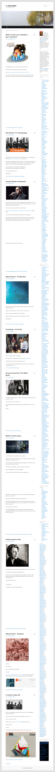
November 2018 (42, 561)
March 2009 (42, 698)
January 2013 (42, 644)
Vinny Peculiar (44, 254)
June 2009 (41, 695)
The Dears (43, 228)
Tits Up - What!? (43, 746)
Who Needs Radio (45, 477)
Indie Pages (44, 528)
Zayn (22, 534)
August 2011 (42, 664)
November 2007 (42, 717)
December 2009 (42, 688)
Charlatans (44, 106)
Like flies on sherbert (45, 343)
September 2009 (42, 691)
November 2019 (42, 547)
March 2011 (42, 670)
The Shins (43, 243)
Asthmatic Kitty (44, 491)
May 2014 (41, 625)
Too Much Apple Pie (45, 466)
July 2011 (41, 665)
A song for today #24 (13, 695)
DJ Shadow (44, 115)
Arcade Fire (44, 87)
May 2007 (41, 724)
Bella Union (44, 493)
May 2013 (41, 639)
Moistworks (44, 356)
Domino (43, 499)
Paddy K (43, 375)
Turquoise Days (44, 470)
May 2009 (41, 696)
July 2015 (41, 608)
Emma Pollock (44, 126)
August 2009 (42, 692)
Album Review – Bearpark (15, 634)
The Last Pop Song (45, 439)
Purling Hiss (16, 324)
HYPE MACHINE (44, 742)
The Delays (44, 229)
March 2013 (42, 641)
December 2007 (42, 716)
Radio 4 (43, 195)
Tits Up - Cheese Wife (44, 748)
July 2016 (41, 594)
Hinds (20, 628)
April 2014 (41, 626)
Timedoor (43, 464)
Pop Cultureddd (44, 380)
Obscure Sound (44, 370)
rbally (43, 389)
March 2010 (42, 684)
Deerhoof (10, 127)
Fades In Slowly (44, 298)
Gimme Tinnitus (44, 305)
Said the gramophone (45, 394)
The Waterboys (44, 250)
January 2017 (42, 587)
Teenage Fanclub (45, 216)
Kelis (43, 150)
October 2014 (42, 619)
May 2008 (41, 710)
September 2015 (42, 606)
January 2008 (42, 715)
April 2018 (41, 569)
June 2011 (41, 666)
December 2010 (42, 673)
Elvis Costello (44, 125)
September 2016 (42, 592)
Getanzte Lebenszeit (45, 304)
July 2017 (41, 580)
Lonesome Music (45, 345)
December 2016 (42, 588)
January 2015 (42, 615)
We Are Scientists (45, 255)
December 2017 (42, 574)
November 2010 (42, 675)
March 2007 (42, 727)
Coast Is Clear (44, 286)
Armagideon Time (45, 275)
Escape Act (44, 127)
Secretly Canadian (45, 510)
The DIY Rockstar (45, 434)
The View (43, 249)
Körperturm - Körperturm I (44, 756)
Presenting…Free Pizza (14, 329)
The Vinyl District (45, 454)
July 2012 (41, 651)
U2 (42, 253)
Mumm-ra (43, 176)
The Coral (43, 223)
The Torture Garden (45, 453)
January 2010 (42, 686)
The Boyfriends (44, 217)
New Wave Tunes (45, 369)
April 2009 (41, 697)
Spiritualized (44, 212)
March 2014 (42, 627)
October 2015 (42, 605)
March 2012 (42, 656)
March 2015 (42, 613)
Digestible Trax (44, 291)
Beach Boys (44, 94)
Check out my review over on (15, 158)
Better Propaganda (45, 524)
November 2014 (42, 618)
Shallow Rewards (45, 399)
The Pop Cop (44, 445)
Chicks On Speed (45, 108)
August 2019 (42, 550)
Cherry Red (44, 497)
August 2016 (42, 593)
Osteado (43, 374)
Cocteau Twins (44, 112)
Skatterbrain (44, 402)
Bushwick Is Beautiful (45, 281)
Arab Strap (44, 86)
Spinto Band (44, 211)
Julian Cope (44, 146)
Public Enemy (44, 193)
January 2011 (42, 672)
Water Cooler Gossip (45, 476)
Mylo (42, 182)
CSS (42, 113)
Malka (15, 534)
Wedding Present (45, 256)
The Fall (43, 231)
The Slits (43, 244)
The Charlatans (44, 218)
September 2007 (42, 720)
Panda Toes (44, 376)
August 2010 (42, 678)
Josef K (43, 145)
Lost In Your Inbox (45, 350)
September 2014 (42, 620)
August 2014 (42, 621)
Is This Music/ (44, 531)
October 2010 (42, 676)
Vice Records (44, 517)
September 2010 (42, 677)
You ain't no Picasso (45, 482)
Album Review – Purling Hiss (16, 277)
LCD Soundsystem (45, 153)
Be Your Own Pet (45, 93)
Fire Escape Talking (45, 299)
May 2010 (41, 682)
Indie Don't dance (45, 328)
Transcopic (44, 516)
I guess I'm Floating (45, 324)
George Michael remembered (16, 181)
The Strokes (44, 248)
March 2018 (42, 570)
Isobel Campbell (44, 141)
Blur (42, 101)
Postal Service (44, 189)
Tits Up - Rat (42, 747)
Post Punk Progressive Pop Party (45, 382)
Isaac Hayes (44, 140)
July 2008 (41, 708)
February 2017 (42, 586)
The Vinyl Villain (44, 456)
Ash (42, 89)
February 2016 (42, 600)
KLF (15, 430)
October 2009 (42, 690)
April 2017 (41, 583)
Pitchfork (43, 533)
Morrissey (43, 172)
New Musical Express (45, 532)
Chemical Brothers (45, 107)
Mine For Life (44, 354)
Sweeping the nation (45, 422)
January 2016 (42, 601)
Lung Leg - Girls (43, 753)
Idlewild (43, 138)
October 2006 (42, 733)
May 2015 (41, 611)
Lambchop (44, 152)
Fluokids (43, 302)
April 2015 (41, 612)
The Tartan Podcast (45, 452)
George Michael (11, 271)
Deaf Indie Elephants (45, 290)
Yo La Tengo (44, 261)
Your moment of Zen (45, 483)
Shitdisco (43, 202)
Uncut (43, 540)
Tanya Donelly (44, 215)
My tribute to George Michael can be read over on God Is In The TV (18, 210)
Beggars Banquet (45, 492)
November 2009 (42, 689)
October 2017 (42, 576)
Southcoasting (44, 414)
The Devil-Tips (44, 433)
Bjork (43, 95)
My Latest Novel (44, 180)
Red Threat (44, 392)
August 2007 (42, 721)
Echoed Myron (44, 292)
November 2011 (42, 660)
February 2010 (42, 685)
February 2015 (42, 614)
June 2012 (41, 652)
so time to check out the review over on (18, 72)
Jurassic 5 (43, 147)
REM (42, 197)
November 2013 (42, 632)
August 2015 (42, 607)
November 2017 (42, 575)
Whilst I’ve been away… (14, 436)
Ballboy (43, 92)
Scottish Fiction (44, 395)
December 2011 (42, 659)
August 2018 (42, 564)
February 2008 (42, 714)
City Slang (43, 498)
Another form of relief (45, 274)
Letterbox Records (45, 504)
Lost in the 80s (44, 349)
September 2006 (42, 734)
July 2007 (41, 722)
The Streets (44, 247)
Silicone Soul (44, 204)
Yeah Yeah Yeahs (45, 260)
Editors (43, 121)
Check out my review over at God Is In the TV (14, 674)
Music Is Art (44, 363)
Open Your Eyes (44, 373)
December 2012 (42, 645)
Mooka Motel (44, 357)
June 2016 (41, 595)
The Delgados (44, 230)
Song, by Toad (44, 409)
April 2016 (41, 598)
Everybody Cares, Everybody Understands (45, 295)
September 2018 (42, 563)
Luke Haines (44, 159)
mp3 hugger (44, 360)
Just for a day (44, 336)
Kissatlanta (44, 338)
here (29, 310)
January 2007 (42, 729)
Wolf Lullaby (44, 478)
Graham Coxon (44, 134)
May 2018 (41, 568)
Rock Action (44, 506)
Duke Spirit (44, 118)
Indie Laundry (44, 332)
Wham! (21, 271)
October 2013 (42, 633)
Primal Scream (44, 192)
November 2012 (42, 646)
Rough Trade (44, 507)
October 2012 (42, 647)
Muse (43, 177)
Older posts (8, 763)
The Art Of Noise (45, 425)
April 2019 (41, 555)
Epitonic (43, 527)
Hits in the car (44, 318)
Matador (43, 505)
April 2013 (41, 640)
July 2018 (41, 566)
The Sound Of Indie (45, 451)
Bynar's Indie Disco (45, 282)
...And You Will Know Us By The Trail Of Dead (45, 81)
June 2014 (41, 624)
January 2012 (42, 658)
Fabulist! (43, 297)
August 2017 (42, 579)
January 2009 (42, 701)
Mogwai (43, 171)
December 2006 (42, 730)
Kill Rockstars (44, 503)
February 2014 (42, 628)
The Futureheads (45, 234)
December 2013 (42, 631)
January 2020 (42, 544)
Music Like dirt (44, 364)
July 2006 (41, 736)
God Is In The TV (14, 127)
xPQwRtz (43, 479)
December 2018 (42, 560)
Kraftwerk (43, 151)
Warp (43, 518)
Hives (43, 135)
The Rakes (43, 241)
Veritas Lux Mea (44, 473)
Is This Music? (44, 39)
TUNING (43, 469)
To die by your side (45, 465)
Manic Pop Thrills (45, 351)
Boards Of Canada (45, 102)
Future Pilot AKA (45, 132)
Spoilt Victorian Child (45, 415)
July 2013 (41, 637)
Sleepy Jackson (44, 208)
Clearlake (43, 109)
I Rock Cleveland (45, 325)
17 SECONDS (11, 6)
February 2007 (42, 728)
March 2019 (42, 556)
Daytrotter (43, 525)
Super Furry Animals (45, 214)
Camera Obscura (45, 105)
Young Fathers (16, 176)
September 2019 (42, 549)
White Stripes (44, 257)
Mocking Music (44, 355)
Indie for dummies (45, 329)
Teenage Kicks (44, 424)
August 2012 (42, 650)
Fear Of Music (44, 131)
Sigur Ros (43, 203)
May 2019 (41, 554)
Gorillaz (43, 133)
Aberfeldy (43, 83)
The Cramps (44, 224)
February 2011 (42, 671)
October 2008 (42, 704)
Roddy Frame (44, 199)
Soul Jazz (43, 513)
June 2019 (41, 553)
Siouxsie (43, 205)
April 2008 (41, 711)
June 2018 (41, 567)
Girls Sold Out (44, 306)
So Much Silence (45, 405)
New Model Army (45, 184)
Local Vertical (44, 344)
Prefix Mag (44, 534)
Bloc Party (43, 99)
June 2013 (41, 638)
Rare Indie (43, 388)
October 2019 (42, 548)
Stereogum (44, 418)
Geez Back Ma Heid (45, 303)
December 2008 (42, 702)
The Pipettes (44, 240)
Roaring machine (45, 393)
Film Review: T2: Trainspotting (16, 133)
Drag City (43, 500)
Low (42, 158)
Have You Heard (44, 312)
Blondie (43, 100)
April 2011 (41, 669)
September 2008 (42, 705)
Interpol (43, 139)
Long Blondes (44, 154)
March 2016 (42, 599)
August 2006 (42, 735)
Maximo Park (44, 166)
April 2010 (41, 683)
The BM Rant (44, 428)
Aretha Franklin (44, 88)
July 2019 (41, 551)
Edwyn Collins (44, 122)
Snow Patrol (44, 209)
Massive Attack (44, 165)
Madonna (43, 160)
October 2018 (42, 562)
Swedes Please (44, 421)
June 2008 (41, 709)
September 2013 (42, 634)
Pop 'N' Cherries (44, 379)
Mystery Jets (19, 534)
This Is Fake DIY (44, 539)
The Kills (43, 237)
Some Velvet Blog (45, 406)
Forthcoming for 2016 (13, 539)
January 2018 (42, 573)
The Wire (43, 538)
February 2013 (42, 643)
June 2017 (41, 581)
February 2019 (42, 557)
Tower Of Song (44, 467)
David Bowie (11, 628)
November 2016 (42, 589)
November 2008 (42, 703)
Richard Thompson (45, 198)
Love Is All (43, 157)
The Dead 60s (44, 227)
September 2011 (42, 663)
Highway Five (44, 317)
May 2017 (41, 582)
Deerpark (10, 689)
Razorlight (43, 196)
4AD (42, 488)
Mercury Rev (44, 167)
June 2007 (41, 723)
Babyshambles (44, 90)
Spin (42, 537)
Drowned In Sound (45, 526)
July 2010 (41, 679)
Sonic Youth (44, 210)
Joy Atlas (15, 759)
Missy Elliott (44, 170)
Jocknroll (43, 337)
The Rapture (44, 242)
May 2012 (41, 653)
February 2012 (42, 657)
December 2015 (42, 602)
